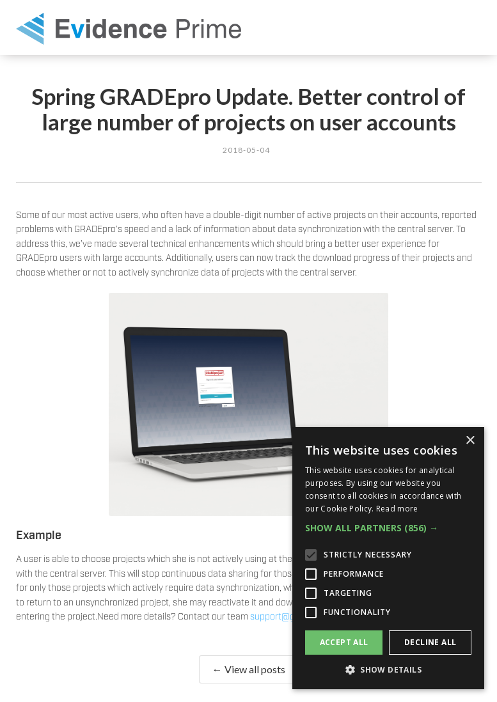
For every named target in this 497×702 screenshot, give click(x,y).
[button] (388, 528)
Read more (397, 508)
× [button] (470, 441)
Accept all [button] (344, 642)
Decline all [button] (430, 642)
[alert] (388, 558)
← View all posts (248, 669)
